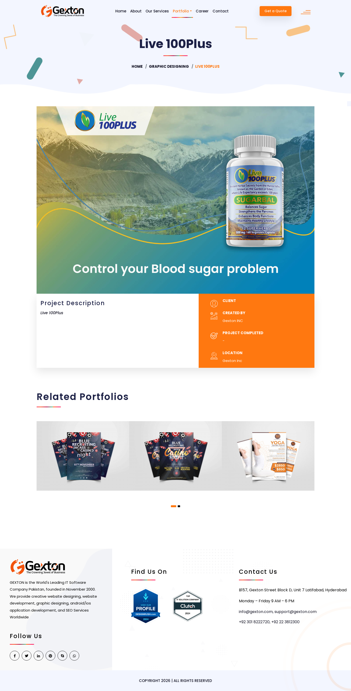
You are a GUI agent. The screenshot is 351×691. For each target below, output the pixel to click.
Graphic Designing (169, 66)
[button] (173, 506)
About (136, 11)
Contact (221, 11)
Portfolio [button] (181, 11)
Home (120, 11)
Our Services (157, 11)
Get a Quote (275, 11)
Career (202, 11)
